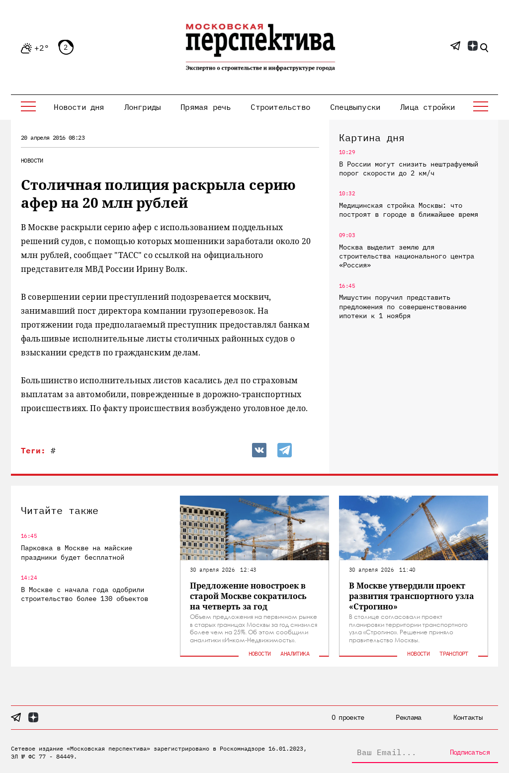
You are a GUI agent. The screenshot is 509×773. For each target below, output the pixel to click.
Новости (32, 160)
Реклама (408, 717)
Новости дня (79, 107)
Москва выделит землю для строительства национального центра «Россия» (406, 256)
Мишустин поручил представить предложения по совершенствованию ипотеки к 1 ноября (402, 306)
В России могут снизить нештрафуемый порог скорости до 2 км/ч (408, 168)
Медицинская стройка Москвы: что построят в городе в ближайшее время (408, 210)
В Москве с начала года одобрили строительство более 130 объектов (84, 594)
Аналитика (294, 653)
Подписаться (470, 752)
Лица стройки (427, 107)
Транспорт (453, 653)
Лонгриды (142, 107)
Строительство (280, 107)
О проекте (348, 717)
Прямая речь (205, 107)
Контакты (467, 717)
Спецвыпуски (355, 107)
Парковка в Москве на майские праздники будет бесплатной (76, 552)
